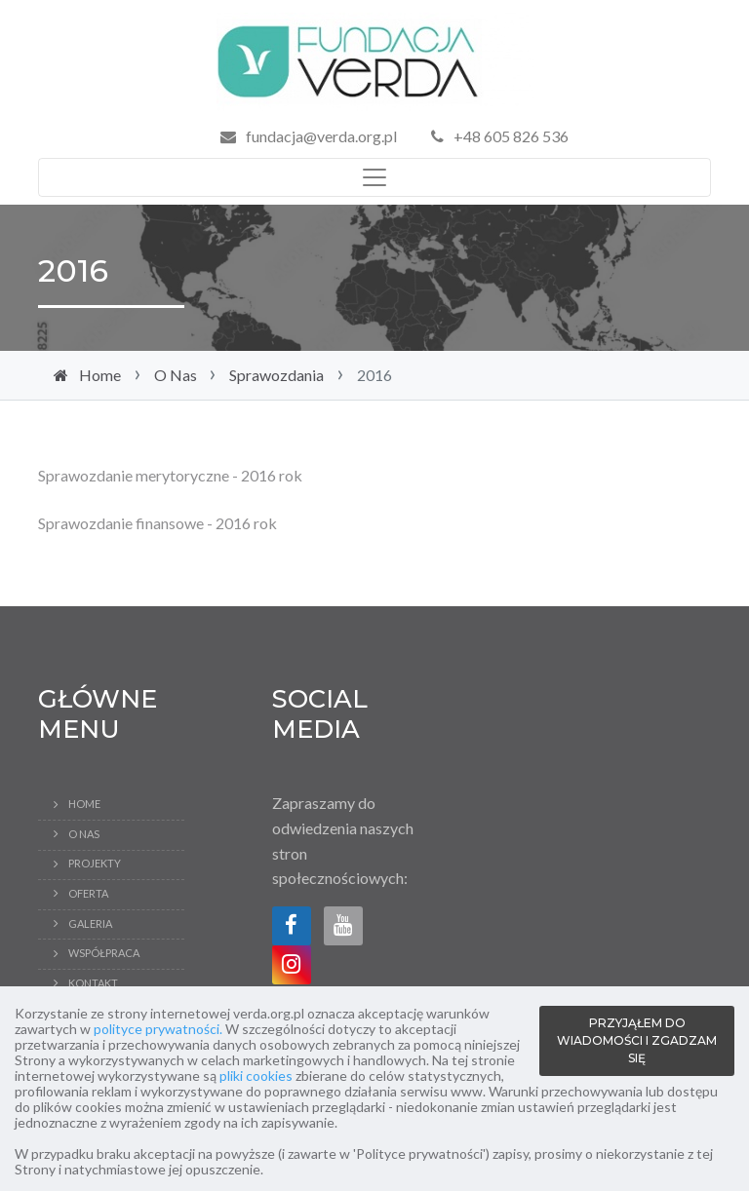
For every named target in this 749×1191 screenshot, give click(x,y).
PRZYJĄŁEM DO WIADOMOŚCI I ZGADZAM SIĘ (637, 1040)
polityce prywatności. (158, 1028)
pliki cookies (256, 1075)
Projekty (94, 863)
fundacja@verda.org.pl (321, 136)
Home (100, 374)
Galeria (90, 923)
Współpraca (103, 952)
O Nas (175, 374)
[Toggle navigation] (374, 177)
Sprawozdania (276, 374)
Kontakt (93, 983)
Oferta (88, 893)
